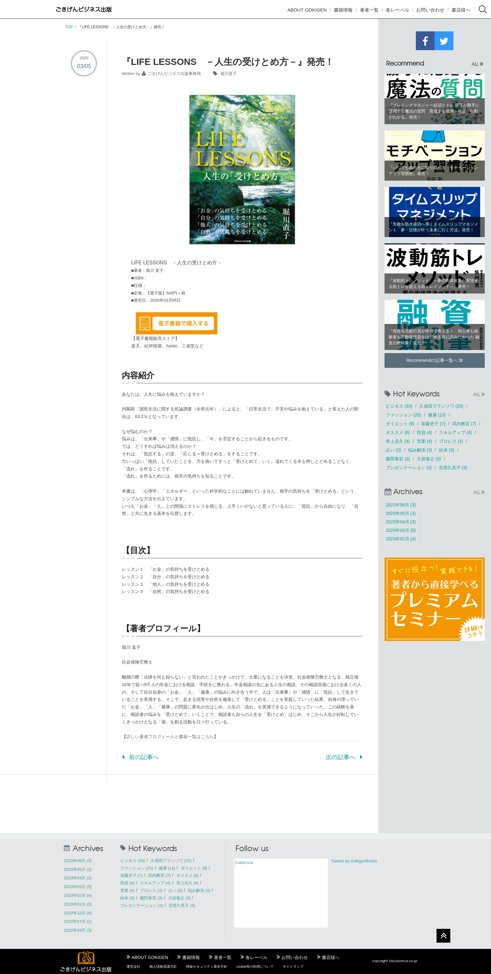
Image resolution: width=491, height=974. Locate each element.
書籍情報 (343, 10)
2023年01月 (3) (78, 904)
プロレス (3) (451, 441)
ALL (477, 64)
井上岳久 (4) (398, 441)
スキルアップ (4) (455, 432)
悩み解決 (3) (420, 450)
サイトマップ (293, 966)
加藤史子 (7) (433, 423)
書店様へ (461, 10)
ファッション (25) (403, 414)
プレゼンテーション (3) (409, 467)
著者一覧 (369, 10)
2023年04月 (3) (401, 521)
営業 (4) (424, 441)
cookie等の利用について (255, 966)
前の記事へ (140, 757)
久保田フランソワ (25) (441, 406)
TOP (69, 27)
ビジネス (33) (399, 406)
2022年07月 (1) (78, 921)
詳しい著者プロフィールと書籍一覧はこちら (170, 736)
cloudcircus (398, 960)
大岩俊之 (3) (429, 458)
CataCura (244, 862)
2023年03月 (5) (401, 530)
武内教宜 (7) (464, 423)
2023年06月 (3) (401, 504)
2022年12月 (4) (78, 913)
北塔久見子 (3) (453, 467)
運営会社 (133, 966)
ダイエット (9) (400, 423)
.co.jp (412, 960)
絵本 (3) (446, 450)
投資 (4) (424, 432)
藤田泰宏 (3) (398, 458)
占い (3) (393, 450)
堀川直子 (228, 73)
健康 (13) (437, 414)
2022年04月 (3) (78, 930)
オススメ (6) (398, 432)
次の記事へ (344, 757)
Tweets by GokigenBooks (354, 861)
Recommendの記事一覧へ (434, 359)
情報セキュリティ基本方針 (206, 966)
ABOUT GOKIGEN (307, 10)
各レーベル (397, 10)
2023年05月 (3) (401, 513)
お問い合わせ (430, 10)
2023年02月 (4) (401, 538)
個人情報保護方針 (163, 966)
